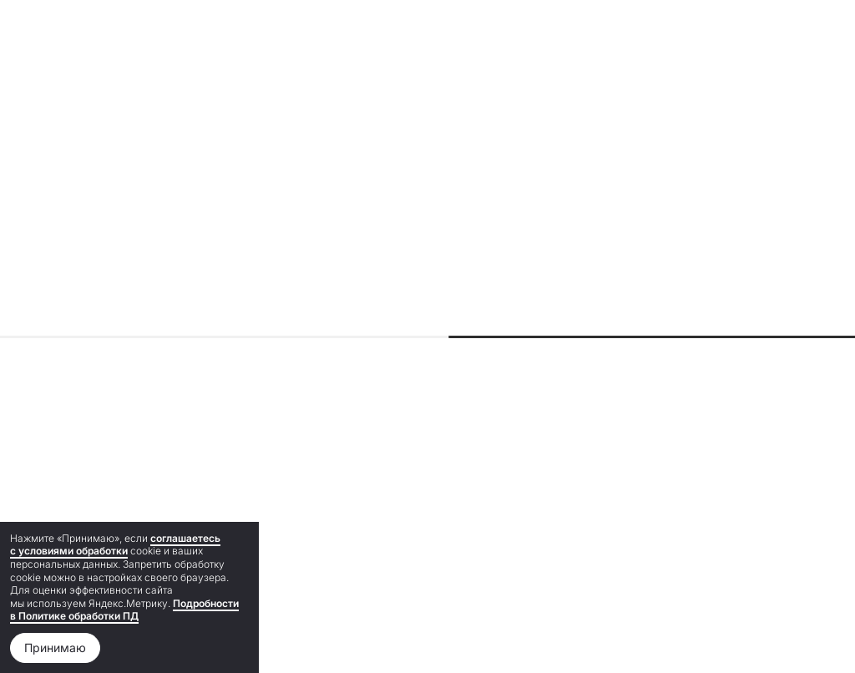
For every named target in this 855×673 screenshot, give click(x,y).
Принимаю (55, 647)
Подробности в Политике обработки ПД (124, 610)
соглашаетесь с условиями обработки (115, 545)
